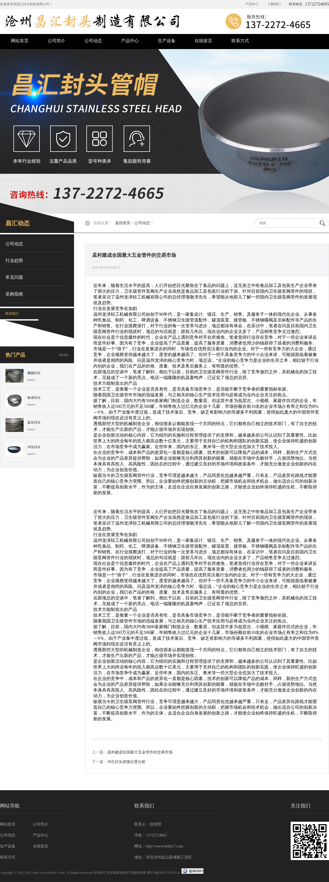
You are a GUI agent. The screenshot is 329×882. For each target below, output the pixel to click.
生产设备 (166, 40)
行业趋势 (14, 260)
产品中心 (252, 4)
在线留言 (203, 40)
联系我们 (12, 313)
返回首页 (123, 223)
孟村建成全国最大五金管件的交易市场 (139, 752)
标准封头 (34, 398)
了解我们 (274, 4)
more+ (31, 380)
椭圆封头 (34, 373)
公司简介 (56, 40)
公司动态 (93, 40)
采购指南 (14, 294)
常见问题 (14, 277)
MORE (64, 355)
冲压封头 (34, 447)
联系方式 (240, 40)
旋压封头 (34, 422)
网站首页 (20, 40)
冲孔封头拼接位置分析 (126, 762)
